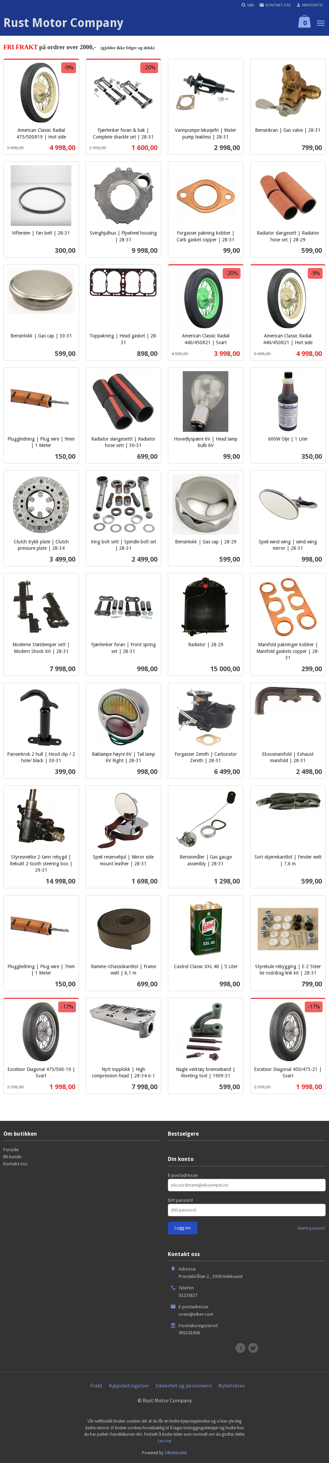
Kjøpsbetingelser (129, 1385)
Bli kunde (12, 1157)
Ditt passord (180, 1200)
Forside (11, 1149)
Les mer (165, 1441)
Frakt (96, 1385)
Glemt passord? (311, 1228)
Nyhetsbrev (231, 1385)
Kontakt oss (15, 1164)
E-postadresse (183, 1175)
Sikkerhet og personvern (183, 1385)
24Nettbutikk (175, 1453)
